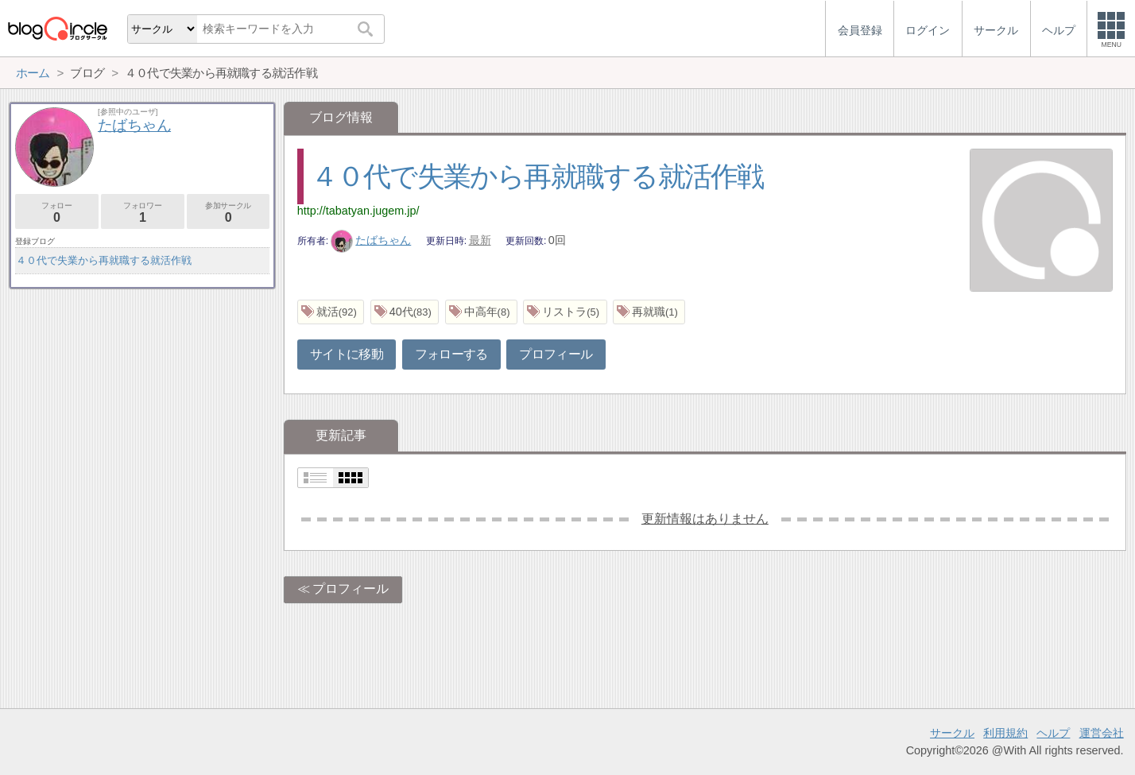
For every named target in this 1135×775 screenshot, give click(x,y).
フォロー (57, 212)
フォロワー (142, 212)
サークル (952, 733)
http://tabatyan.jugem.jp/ (358, 210)
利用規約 (1005, 733)
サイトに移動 (346, 354)
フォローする (451, 354)
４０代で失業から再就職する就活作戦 (537, 176)
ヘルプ (1053, 733)
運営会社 (1101, 733)
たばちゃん (371, 240)
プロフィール (555, 354)
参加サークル (228, 212)
